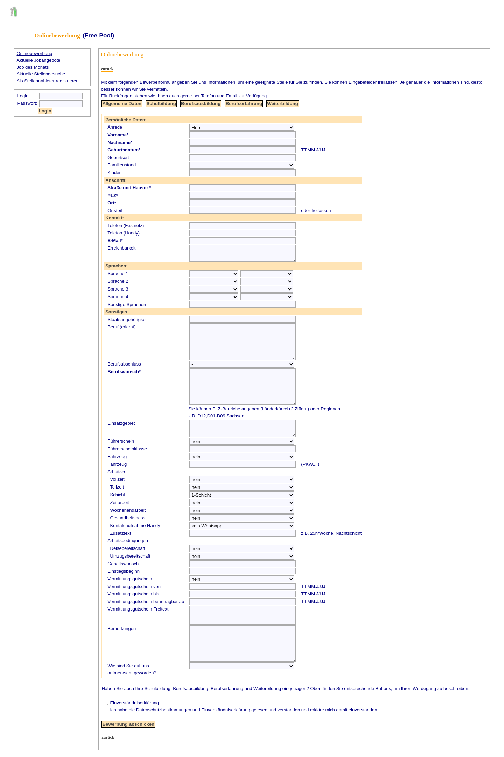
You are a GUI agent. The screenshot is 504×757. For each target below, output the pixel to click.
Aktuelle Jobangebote (39, 60)
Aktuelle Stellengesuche (41, 73)
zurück (107, 69)
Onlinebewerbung (34, 53)
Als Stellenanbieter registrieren (48, 80)
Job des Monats (33, 67)
